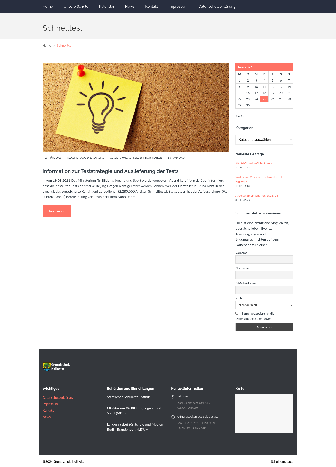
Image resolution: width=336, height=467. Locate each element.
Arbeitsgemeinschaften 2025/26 (257, 195)
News (130, 6)
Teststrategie (153, 157)
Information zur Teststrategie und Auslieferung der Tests (110, 171)
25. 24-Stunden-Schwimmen (254, 163)
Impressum (178, 6)
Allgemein (73, 157)
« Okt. (240, 115)
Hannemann (179, 157)
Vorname (241, 252)
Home (48, 6)
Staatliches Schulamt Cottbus (128, 397)
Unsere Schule (76, 6)
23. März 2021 (53, 157)
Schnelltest (136, 157)
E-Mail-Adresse (246, 283)
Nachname (243, 268)
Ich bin (240, 298)
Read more (57, 211)
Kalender (106, 6)
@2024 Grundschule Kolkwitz (63, 461)
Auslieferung (118, 157)
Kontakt (151, 6)
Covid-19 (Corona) (92, 157)
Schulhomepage (282, 461)
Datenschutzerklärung (217, 6)
